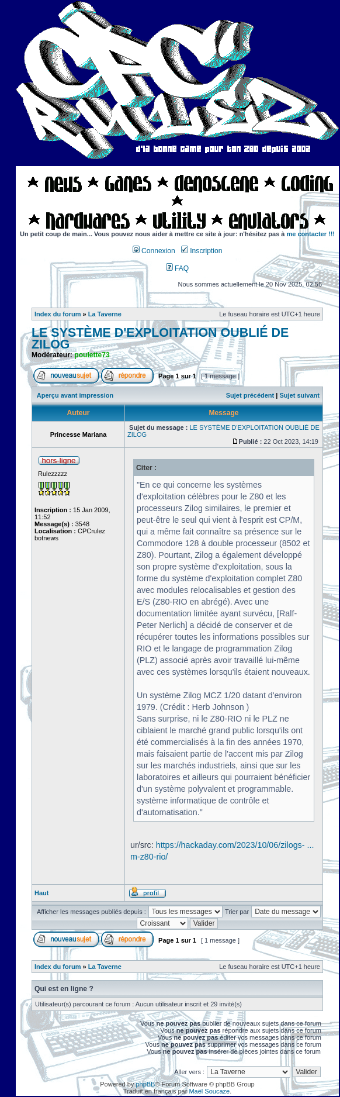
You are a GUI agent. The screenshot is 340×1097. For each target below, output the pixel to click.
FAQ (177, 268)
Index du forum (57, 314)
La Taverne (105, 314)
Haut (41, 892)
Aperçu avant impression (75, 395)
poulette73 (91, 355)
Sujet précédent (250, 395)
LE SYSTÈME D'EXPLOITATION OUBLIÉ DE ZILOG (160, 338)
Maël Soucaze (209, 1091)
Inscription (201, 251)
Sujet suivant (299, 395)
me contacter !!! (311, 233)
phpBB (145, 1084)
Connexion (154, 251)
